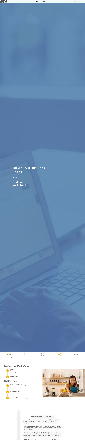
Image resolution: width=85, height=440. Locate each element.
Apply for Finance (77, 1)
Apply (15, 177)
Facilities (44, 1)
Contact (26, 1)
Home (15, 1)
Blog (32, 1)
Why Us (20, 1)
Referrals (38, 1)
